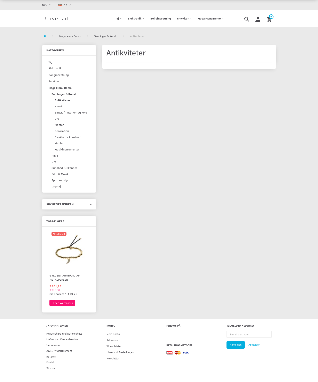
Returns (51, 356)
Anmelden (235, 344)
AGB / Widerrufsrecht (59, 350)
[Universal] (55, 18)
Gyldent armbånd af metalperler (64, 277)
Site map (51, 368)
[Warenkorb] (269, 18)
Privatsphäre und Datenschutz (64, 333)
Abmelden (254, 344)
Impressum (53, 345)
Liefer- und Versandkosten (62, 339)
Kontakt (51, 362)
